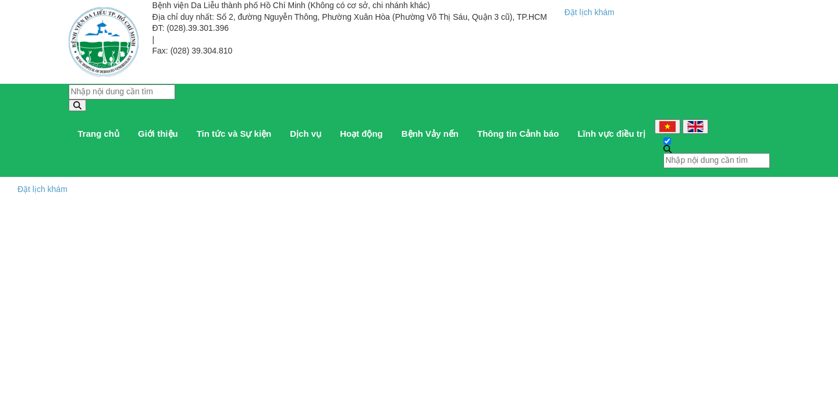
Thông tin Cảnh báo (518, 134)
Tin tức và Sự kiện (234, 134)
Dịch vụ (305, 134)
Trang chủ (99, 134)
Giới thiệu (158, 134)
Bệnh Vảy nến (430, 134)
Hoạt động (361, 134)
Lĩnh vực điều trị (611, 134)
